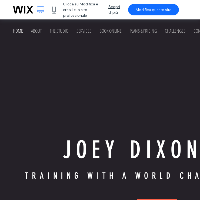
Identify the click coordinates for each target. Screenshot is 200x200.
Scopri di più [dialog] (114, 9)
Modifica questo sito (153, 9)
